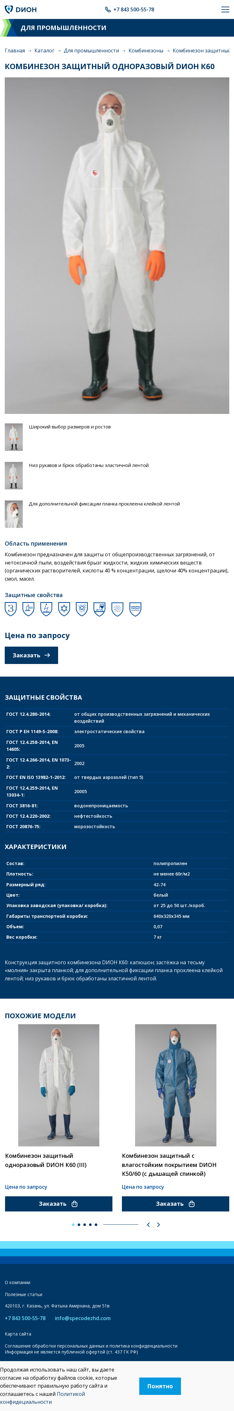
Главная (15, 50)
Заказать (31, 655)
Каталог (44, 50)
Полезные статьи (23, 1294)
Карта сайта (18, 1334)
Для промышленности (91, 50)
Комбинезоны (146, 50)
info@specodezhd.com (83, 1318)
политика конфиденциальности (143, 1346)
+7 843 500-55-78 (133, 9)
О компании (17, 1282)
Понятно (160, 1386)
